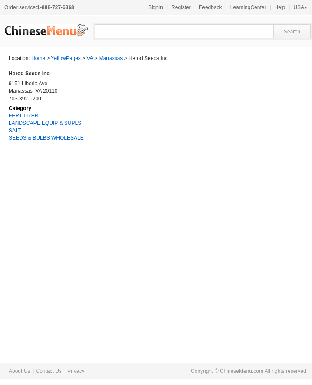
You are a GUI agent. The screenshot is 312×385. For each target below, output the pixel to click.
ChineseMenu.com (241, 371)
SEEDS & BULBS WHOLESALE (46, 138)
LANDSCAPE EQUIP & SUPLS (45, 123)
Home (38, 58)
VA (90, 58)
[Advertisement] (238, 213)
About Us (19, 371)
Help (280, 7)
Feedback (210, 7)
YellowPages (66, 58)
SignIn (155, 7)
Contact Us (48, 371)
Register (181, 7)
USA (300, 7)
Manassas (111, 58)
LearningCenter (248, 7)
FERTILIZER (23, 116)
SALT (15, 130)
